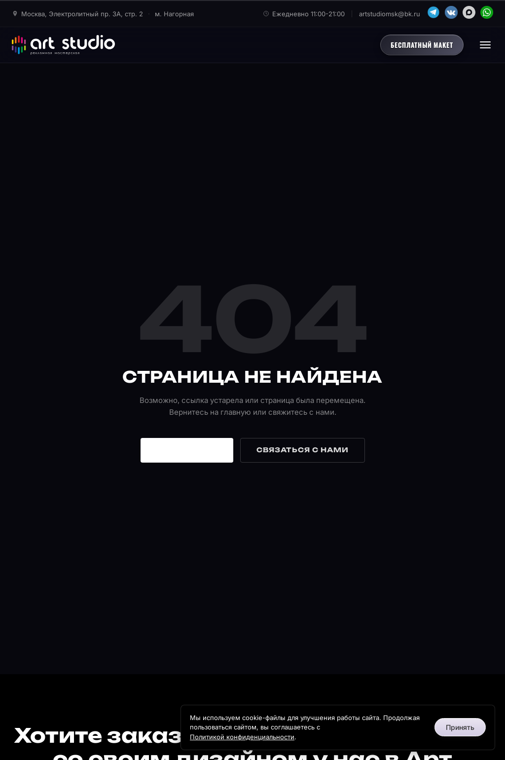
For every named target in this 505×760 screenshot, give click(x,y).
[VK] (451, 12)
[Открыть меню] (485, 45)
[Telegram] (433, 12)
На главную (187, 450)
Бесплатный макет (422, 45)
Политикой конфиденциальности (242, 737)
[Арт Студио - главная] (63, 45)
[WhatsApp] (486, 12)
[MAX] (469, 12)
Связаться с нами (302, 450)
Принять (460, 727)
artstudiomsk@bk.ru (389, 14)
